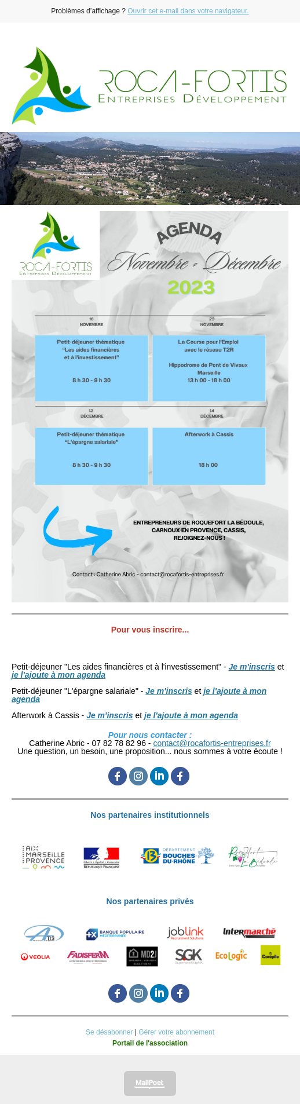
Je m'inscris (251, 666)
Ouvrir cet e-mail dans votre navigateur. (187, 11)
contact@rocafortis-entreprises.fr (211, 743)
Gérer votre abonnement (176, 1032)
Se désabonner (109, 1032)
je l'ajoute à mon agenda (58, 674)
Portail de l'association (150, 1043)
